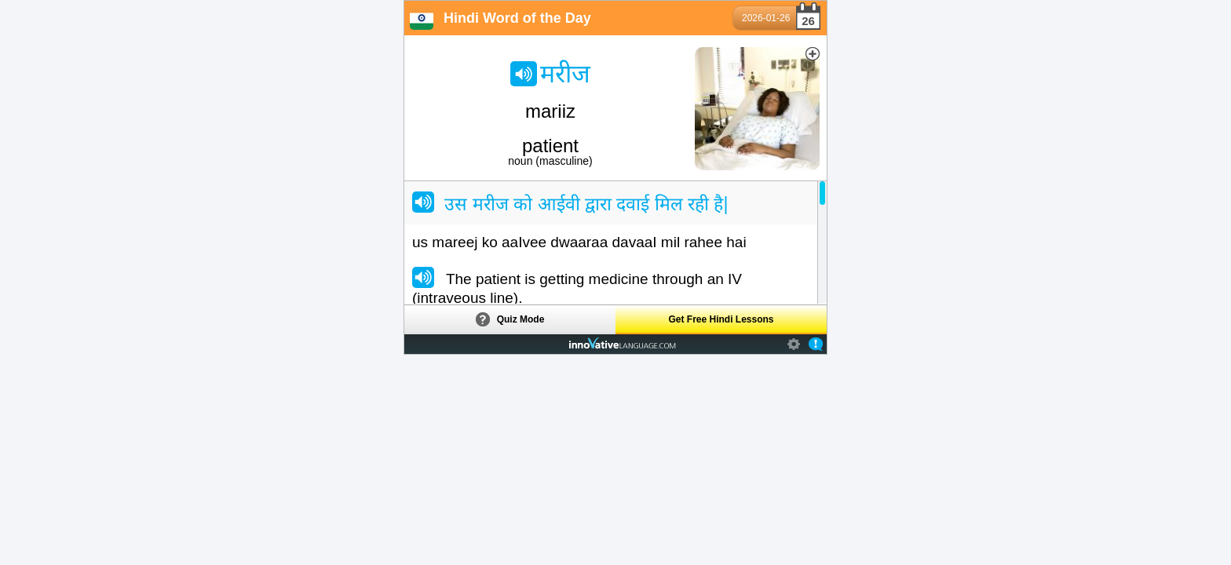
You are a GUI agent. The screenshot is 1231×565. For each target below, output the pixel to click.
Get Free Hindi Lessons (720, 319)
